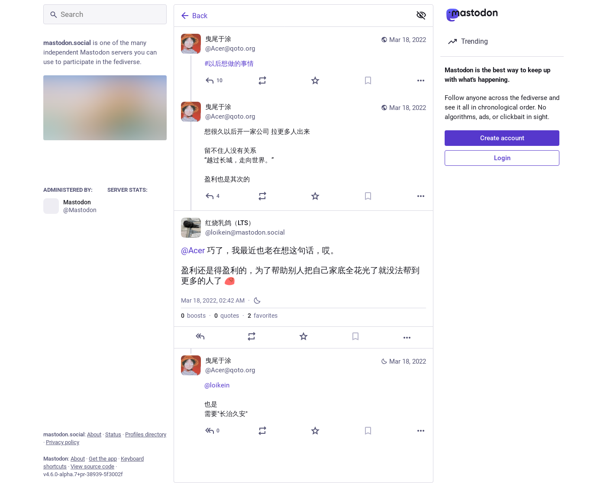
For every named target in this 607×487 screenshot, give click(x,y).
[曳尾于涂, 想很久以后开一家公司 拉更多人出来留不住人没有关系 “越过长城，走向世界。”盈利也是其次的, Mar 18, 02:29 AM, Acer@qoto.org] (303, 152)
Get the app (103, 458)
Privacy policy (62, 442)
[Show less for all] (421, 15)
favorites (263, 315)
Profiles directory (145, 434)
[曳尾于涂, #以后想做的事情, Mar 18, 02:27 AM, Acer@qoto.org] (303, 61)
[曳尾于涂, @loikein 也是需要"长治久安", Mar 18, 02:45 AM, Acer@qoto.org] (303, 396)
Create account (502, 138)
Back (193, 15)
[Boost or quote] (262, 80)
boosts (193, 315)
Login (502, 158)
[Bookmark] (368, 80)
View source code (92, 466)
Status (113, 434)
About (94, 434)
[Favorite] (315, 80)
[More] (421, 80)
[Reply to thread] (212, 196)
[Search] (105, 14)
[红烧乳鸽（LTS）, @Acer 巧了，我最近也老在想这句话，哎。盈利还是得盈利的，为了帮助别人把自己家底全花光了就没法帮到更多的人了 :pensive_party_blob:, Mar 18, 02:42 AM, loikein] (303, 279)
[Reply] (214, 80)
